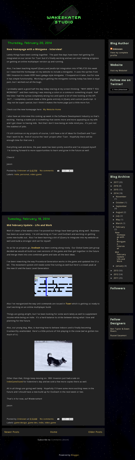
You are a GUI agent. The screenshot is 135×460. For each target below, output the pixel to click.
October (120, 202)
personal (24, 174)
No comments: (47, 170)
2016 (116, 186)
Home (53, 432)
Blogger (75, 455)
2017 (116, 182)
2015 (116, 189)
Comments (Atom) (60, 439)
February (120, 227)
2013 (116, 270)
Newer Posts (11, 432)
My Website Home (52, 109)
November (121, 196)
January (120, 266)
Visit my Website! (118, 70)
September (121, 206)
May (118, 219)
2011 (116, 278)
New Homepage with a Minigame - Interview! (34, 49)
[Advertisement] (53, 194)
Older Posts (95, 432)
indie (16, 174)
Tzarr (69, 303)
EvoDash (36, 247)
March (119, 223)
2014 (116, 193)
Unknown (118, 49)
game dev (33, 422)
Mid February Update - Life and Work (29, 225)
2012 (116, 274)
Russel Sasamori (118, 335)
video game (36, 174)
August (120, 212)
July (118, 216)
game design (20, 422)
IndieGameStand (15, 381)
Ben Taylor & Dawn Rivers (119, 330)
